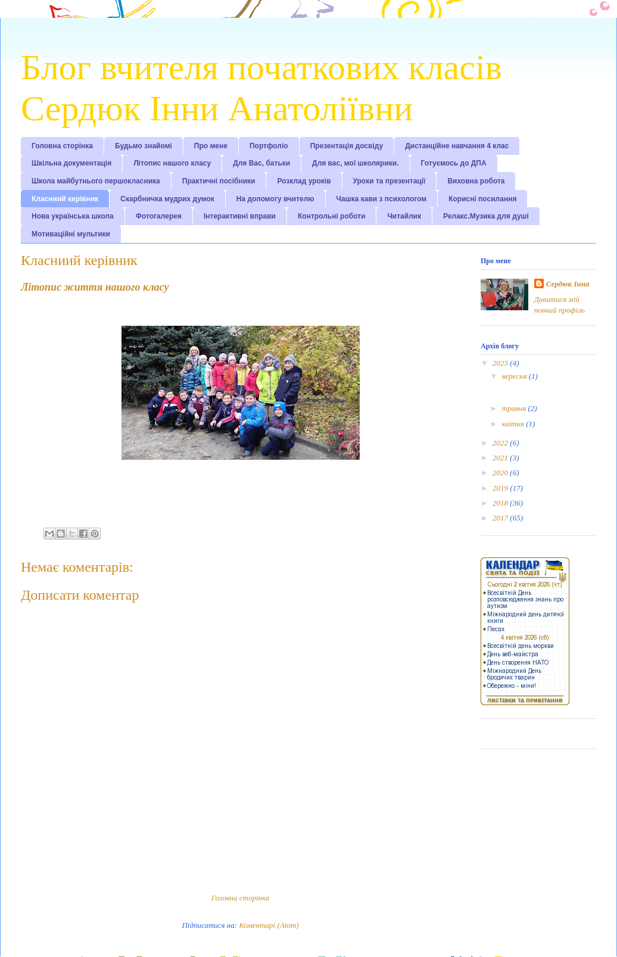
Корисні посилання (482, 199)
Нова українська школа (73, 216)
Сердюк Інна (568, 283)
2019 (501, 488)
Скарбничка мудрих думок (167, 199)
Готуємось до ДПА (454, 163)
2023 (501, 363)
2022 (501, 442)
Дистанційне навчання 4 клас (457, 146)
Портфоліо (269, 146)
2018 (501, 502)
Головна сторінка (62, 146)
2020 (501, 472)
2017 (501, 517)
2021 (501, 457)
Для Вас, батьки (261, 163)
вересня (515, 376)
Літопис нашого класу (172, 163)
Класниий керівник (65, 199)
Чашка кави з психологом (381, 199)
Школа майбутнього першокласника (96, 181)
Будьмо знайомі (143, 146)
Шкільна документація (71, 163)
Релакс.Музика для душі (486, 216)
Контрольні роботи (331, 216)
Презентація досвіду (347, 146)
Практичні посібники (218, 181)
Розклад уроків (304, 181)
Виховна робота (475, 181)
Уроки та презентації (389, 181)
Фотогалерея (159, 216)
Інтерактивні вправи (240, 216)
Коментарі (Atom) (268, 925)
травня (515, 408)
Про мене (211, 146)
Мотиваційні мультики (71, 234)
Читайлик (404, 216)
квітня (514, 423)
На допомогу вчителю (275, 199)
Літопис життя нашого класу (95, 287)
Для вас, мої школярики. (355, 163)
